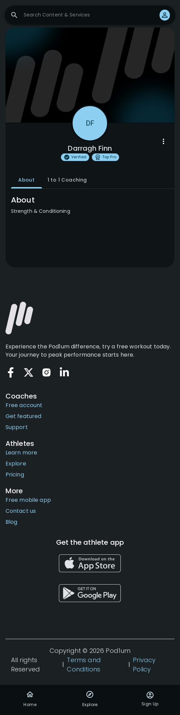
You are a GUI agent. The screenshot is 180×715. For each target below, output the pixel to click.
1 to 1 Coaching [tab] (67, 180)
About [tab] (26, 180)
